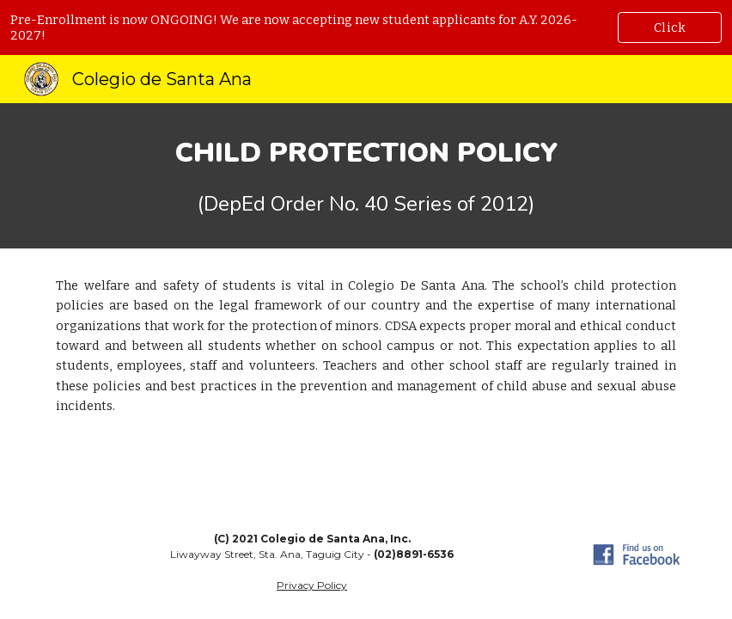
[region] (366, 27)
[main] (365, 176)
